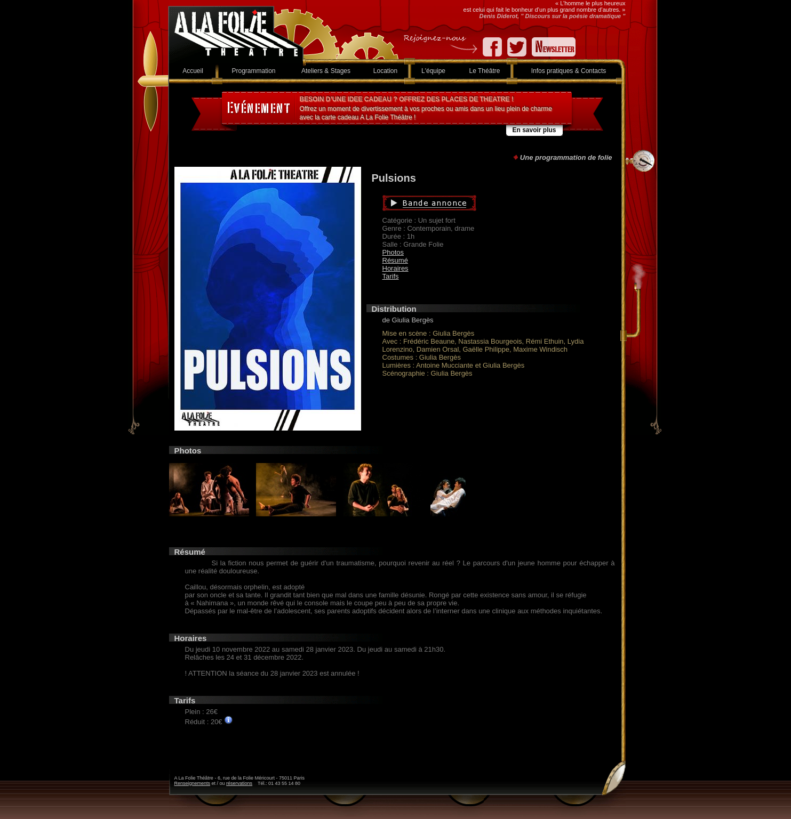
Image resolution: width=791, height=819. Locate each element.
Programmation (253, 71)
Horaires (395, 268)
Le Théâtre (484, 71)
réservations (239, 783)
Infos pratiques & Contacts (568, 71)
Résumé (395, 260)
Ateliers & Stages (325, 71)
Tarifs (390, 276)
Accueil (192, 71)
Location (385, 71)
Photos (393, 252)
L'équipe (433, 71)
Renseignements (192, 783)
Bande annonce (479, 203)
